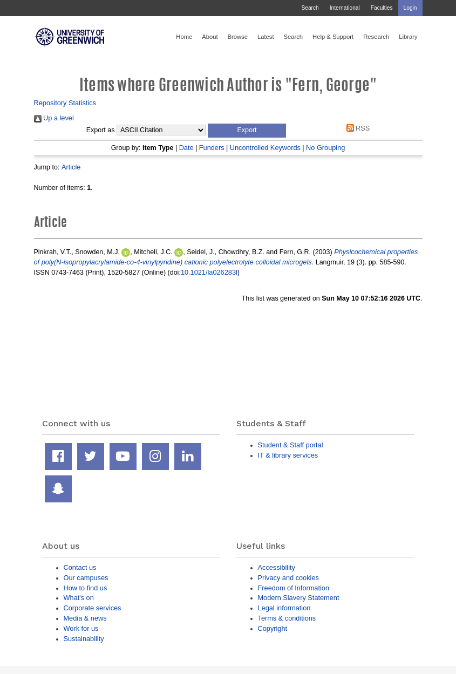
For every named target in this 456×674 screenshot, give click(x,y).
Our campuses (86, 578)
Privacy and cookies (288, 578)
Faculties (382, 8)
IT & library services (288, 455)
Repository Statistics (65, 103)
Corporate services (92, 608)
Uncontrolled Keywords (265, 148)
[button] (247, 131)
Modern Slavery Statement (298, 598)
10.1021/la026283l (209, 272)
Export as (100, 130)
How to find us (85, 588)
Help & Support (332, 36)
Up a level (54, 118)
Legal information (284, 608)
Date (186, 148)
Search (309, 8)
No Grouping (325, 148)
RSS (356, 128)
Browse (238, 36)
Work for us (81, 628)
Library (408, 36)
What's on (79, 598)
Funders (211, 148)
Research (376, 36)
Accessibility (276, 567)
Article (71, 167)
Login (410, 8)
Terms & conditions (287, 618)
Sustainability (84, 639)
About (209, 36)
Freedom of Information (294, 588)
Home (184, 36)
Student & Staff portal (290, 445)
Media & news (85, 618)
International (345, 8)
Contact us (80, 567)
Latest (265, 36)
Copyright (273, 628)
